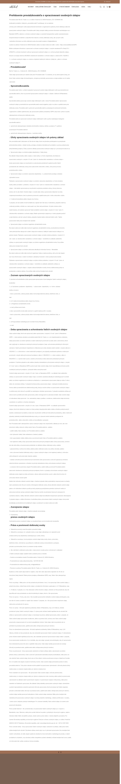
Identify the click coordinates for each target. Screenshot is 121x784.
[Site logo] (15, 8)
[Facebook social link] (59, 754)
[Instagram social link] (61, 754)
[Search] (100, 8)
